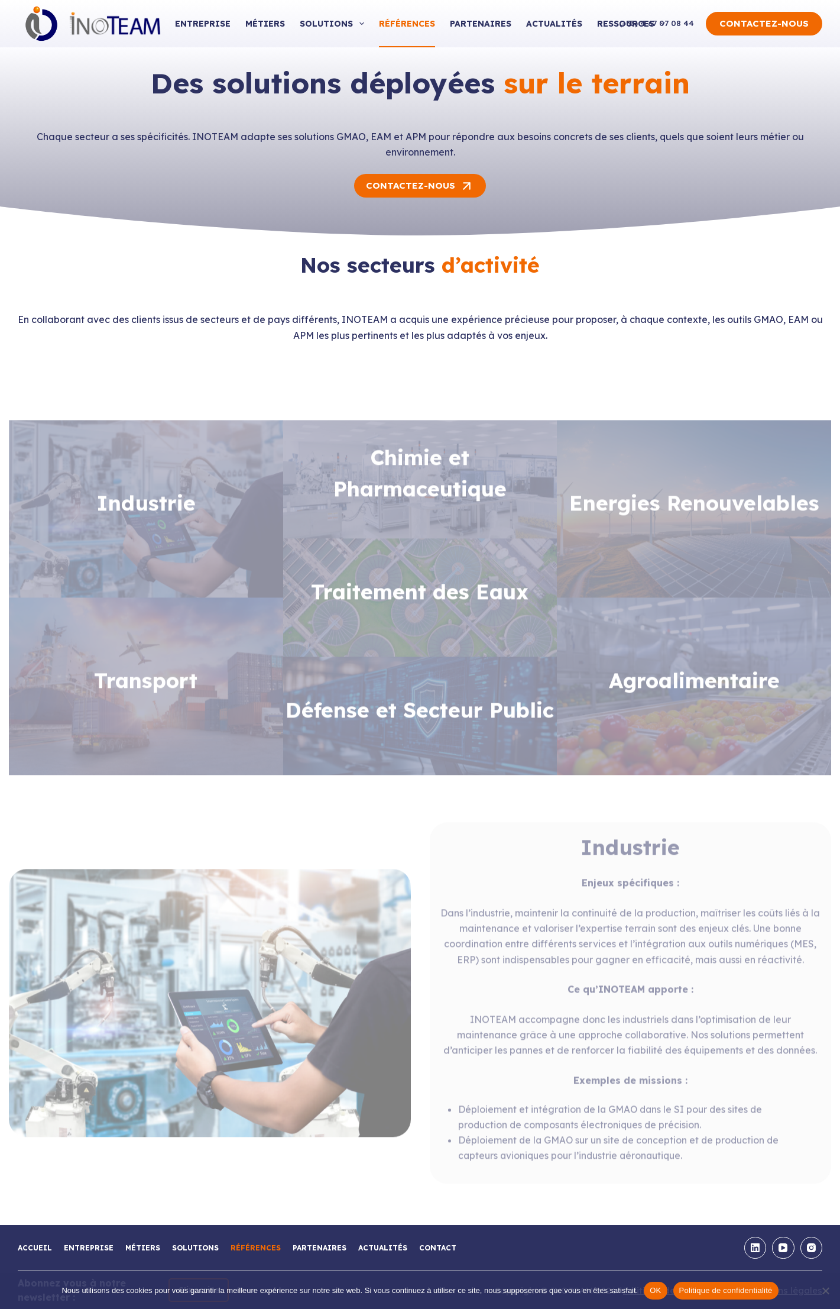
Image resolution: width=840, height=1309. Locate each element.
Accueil (35, 1247)
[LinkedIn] (755, 1248)
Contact (437, 1247)
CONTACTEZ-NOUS (764, 23)
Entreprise (203, 23)
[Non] (825, 1291)
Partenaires (480, 23)
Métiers (265, 23)
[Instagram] (811, 1248)
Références (407, 23)
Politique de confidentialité (726, 1290)
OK (655, 1290)
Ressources (633, 24)
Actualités (554, 23)
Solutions (334, 24)
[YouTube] (783, 1248)
